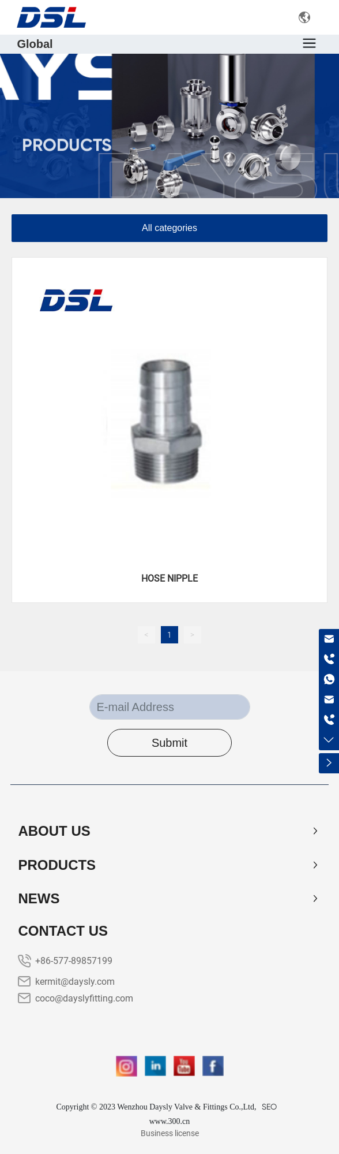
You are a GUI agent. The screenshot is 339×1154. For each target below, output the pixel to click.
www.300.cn (169, 1121)
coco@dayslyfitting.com (84, 998)
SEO (269, 1106)
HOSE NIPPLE (169, 578)
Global (34, 44)
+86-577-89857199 (73, 960)
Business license (170, 1133)
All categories (169, 228)
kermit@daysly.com (75, 981)
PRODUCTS (66, 154)
